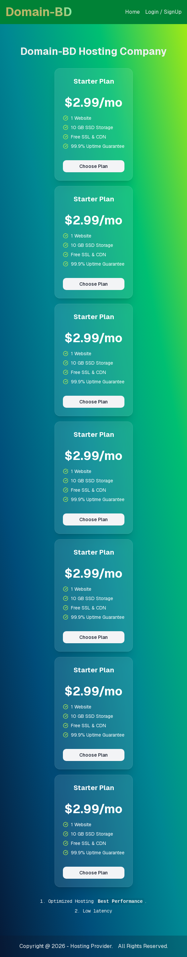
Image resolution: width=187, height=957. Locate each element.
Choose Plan (93, 166)
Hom (131, 11)
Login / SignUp (163, 11)
